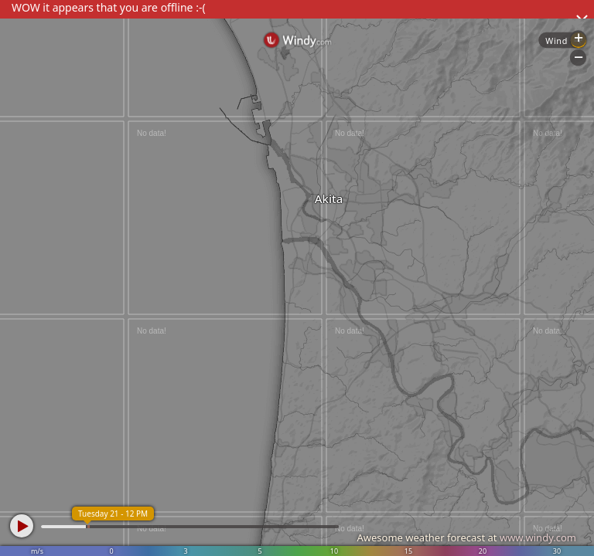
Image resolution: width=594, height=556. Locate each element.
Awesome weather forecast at (466, 537)
